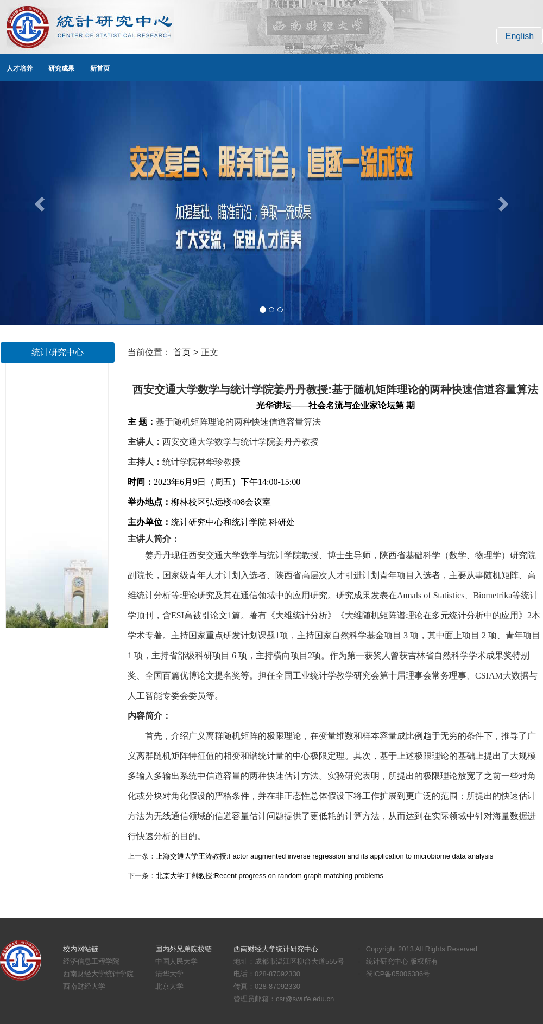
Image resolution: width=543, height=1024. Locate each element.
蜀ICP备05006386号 (398, 974)
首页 (182, 352)
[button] (40, 203)
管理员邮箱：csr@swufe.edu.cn (283, 999)
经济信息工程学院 (91, 961)
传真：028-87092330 (266, 986)
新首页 (100, 68)
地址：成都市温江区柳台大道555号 (288, 961)
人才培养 (20, 68)
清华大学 (169, 974)
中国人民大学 (176, 961)
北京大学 (169, 986)
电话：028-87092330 (266, 974)
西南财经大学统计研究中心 (275, 949)
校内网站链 (80, 949)
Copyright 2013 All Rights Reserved (421, 949)
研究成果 (61, 68)
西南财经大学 (84, 986)
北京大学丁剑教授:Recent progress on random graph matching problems (269, 876)
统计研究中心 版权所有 (402, 961)
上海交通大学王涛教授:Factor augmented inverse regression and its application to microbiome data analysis (324, 856)
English (520, 36)
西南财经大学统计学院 (98, 974)
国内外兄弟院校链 (183, 949)
